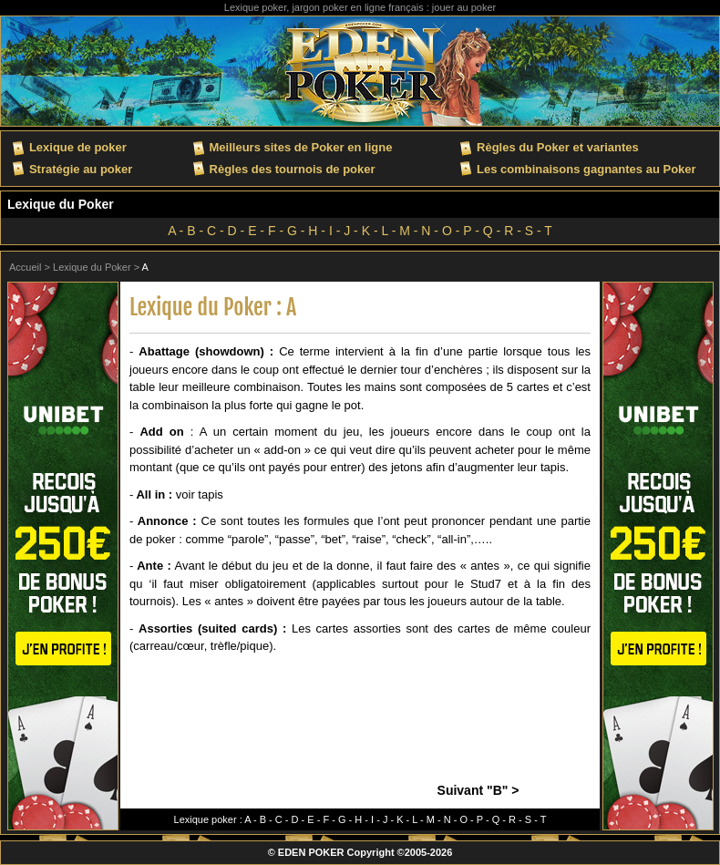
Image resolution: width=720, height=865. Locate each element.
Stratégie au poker (80, 169)
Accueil (25, 267)
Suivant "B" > (478, 790)
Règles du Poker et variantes (558, 147)
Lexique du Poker (60, 204)
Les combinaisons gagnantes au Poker (586, 169)
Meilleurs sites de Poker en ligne (301, 147)
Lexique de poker (78, 147)
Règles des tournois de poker (292, 169)
